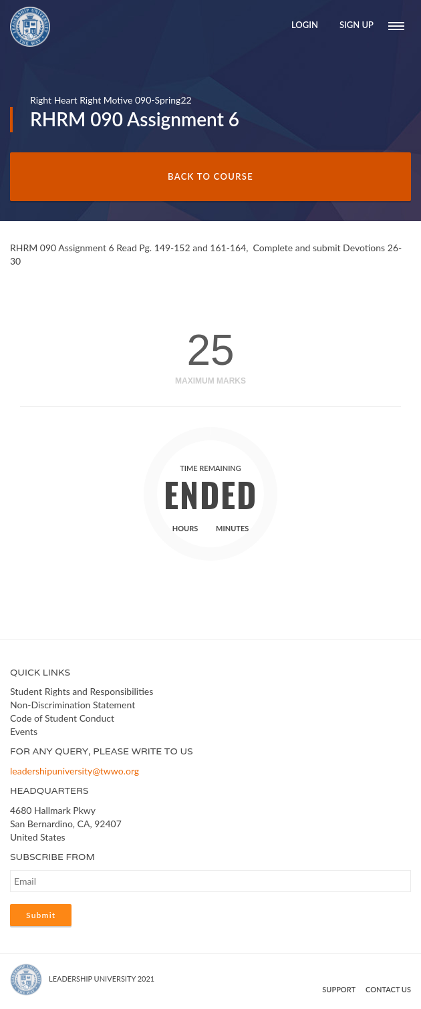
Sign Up (356, 24)
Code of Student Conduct (62, 718)
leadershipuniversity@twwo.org (74, 770)
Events (23, 731)
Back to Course (210, 176)
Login (304, 24)
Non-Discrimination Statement (72, 704)
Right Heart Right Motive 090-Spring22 (111, 100)
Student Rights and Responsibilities (81, 691)
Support (339, 989)
